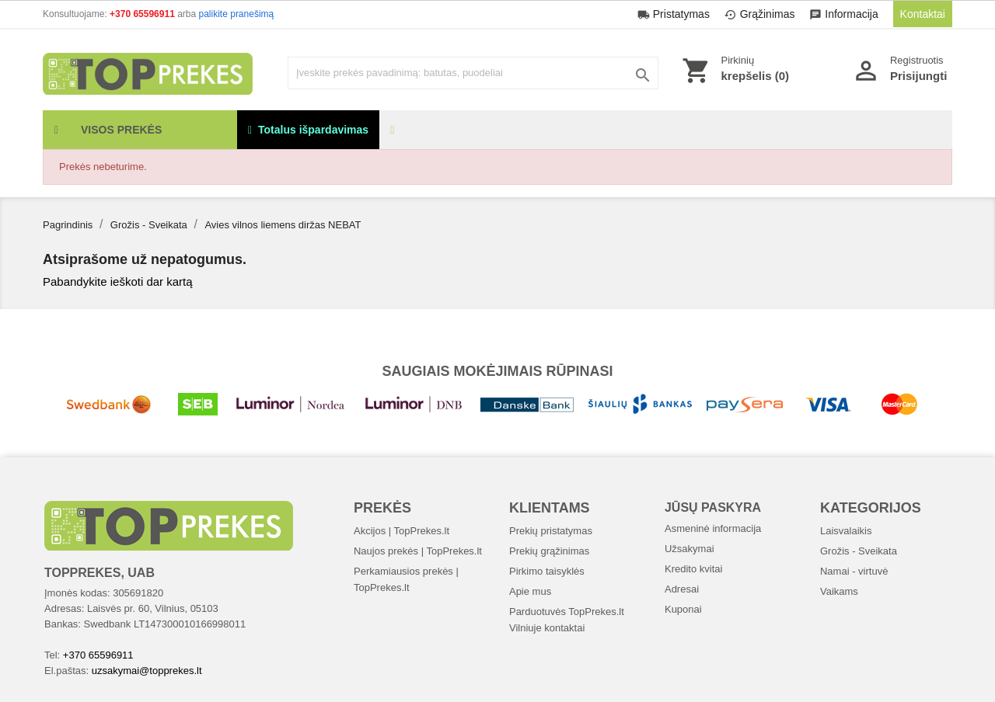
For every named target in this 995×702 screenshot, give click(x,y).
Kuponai (683, 609)
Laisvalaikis (845, 531)
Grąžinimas (761, 14)
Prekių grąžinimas (549, 551)
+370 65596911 (143, 14)
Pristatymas (675, 14)
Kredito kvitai (693, 569)
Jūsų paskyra (713, 507)
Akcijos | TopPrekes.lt (401, 531)
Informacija (845, 14)
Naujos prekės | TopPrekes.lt (418, 551)
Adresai (682, 589)
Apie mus (530, 591)
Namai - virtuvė (854, 571)
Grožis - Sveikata (858, 551)
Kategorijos (870, 508)
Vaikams (839, 591)
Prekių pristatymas (550, 531)
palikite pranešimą (236, 14)
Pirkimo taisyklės (547, 571)
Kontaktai (922, 14)
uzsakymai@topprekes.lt (147, 670)
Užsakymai (689, 548)
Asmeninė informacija (713, 528)
